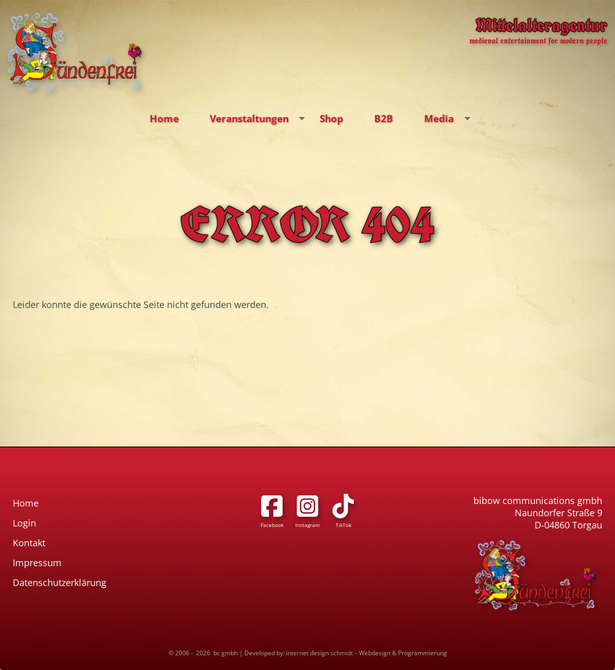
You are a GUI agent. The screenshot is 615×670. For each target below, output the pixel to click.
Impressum (37, 562)
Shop (331, 118)
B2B (383, 118)
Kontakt (29, 543)
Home (164, 118)
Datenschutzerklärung (59, 582)
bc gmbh (225, 653)
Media (449, 118)
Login (24, 523)
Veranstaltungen (260, 118)
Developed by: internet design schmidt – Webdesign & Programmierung (345, 653)
